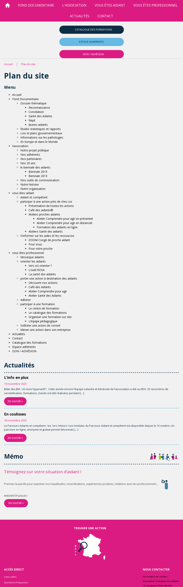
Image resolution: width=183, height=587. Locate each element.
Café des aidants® (41, 210)
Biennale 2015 (38, 172)
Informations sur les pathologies (41, 137)
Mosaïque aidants (32, 257)
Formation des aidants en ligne (57, 227)
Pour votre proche (41, 248)
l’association (20, 146)
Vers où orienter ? (40, 266)
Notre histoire (29, 184)
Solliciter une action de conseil (40, 325)
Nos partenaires (31, 159)
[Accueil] (7, 5)
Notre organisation (32, 189)
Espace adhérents (91, 42)
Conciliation (36, 112)
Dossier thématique (33, 103)
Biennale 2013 (38, 176)
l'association (74, 5)
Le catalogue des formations (48, 313)
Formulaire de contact (155, 576)
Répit (32, 120)
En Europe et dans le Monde (39, 142)
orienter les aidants (33, 261)
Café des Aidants (40, 287)
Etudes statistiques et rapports (40, 129)
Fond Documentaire (36, 5)
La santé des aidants (42, 274)
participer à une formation (37, 304)
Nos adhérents (30, 154)
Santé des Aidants (40, 116)
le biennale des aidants (35, 167)
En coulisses (15, 414)
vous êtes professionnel (155, 5)
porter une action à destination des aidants (48, 278)
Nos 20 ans (27, 163)
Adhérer (25, 300)
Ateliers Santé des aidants (46, 231)
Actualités (79, 16)
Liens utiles (10, 576)
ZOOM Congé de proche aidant (49, 240)
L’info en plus (16, 377)
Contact (105, 16)
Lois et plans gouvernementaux (41, 133)
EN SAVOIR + (15, 401)
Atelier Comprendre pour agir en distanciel (64, 223)
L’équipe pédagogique (43, 321)
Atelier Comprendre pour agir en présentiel (65, 219)
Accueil (16, 95)
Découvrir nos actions (43, 283)
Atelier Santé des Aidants (45, 295)
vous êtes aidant (110, 5)
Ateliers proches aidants (44, 214)
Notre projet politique (34, 150)
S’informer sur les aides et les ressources (47, 236)
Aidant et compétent (34, 197)
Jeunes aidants (38, 125)
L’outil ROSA (37, 270)
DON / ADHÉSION (93, 54)
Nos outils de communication (39, 180)
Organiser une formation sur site (50, 317)
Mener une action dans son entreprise (45, 330)
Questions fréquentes (16, 582)
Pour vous (35, 244)
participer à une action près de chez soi (46, 201)
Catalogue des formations (93, 29)
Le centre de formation (44, 308)
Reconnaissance (39, 107)
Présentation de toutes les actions (51, 206)
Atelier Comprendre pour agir (48, 291)
